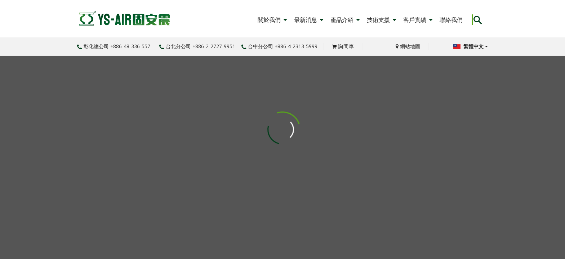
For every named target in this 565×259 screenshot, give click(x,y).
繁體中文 (470, 46)
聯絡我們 (451, 20)
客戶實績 (417, 20)
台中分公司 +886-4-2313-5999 (279, 46)
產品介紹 (345, 20)
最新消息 (308, 20)
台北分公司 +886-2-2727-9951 (197, 46)
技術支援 (381, 20)
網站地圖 (408, 46)
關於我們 (272, 20)
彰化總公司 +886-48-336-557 (113, 46)
